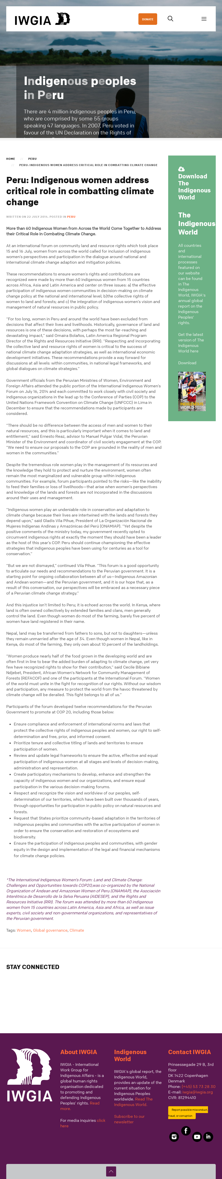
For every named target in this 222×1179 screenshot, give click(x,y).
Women (24, 930)
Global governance (50, 930)
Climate (77, 930)
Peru (32, 159)
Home (10, 159)
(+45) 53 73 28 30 (198, 1086)
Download (187, 362)
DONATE (147, 19)
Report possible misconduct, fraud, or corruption (188, 1113)
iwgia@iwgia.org (197, 1091)
